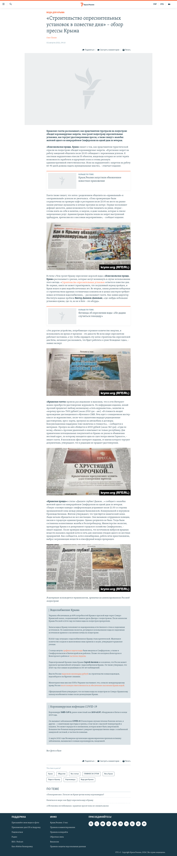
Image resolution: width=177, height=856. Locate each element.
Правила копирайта (59, 832)
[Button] (88, 50)
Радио (14, 837)
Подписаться (17, 832)
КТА (162, 4)
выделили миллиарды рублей (75, 674)
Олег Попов (51, 38)
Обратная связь (57, 837)
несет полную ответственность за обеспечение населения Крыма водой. (92, 686)
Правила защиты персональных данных (68, 846)
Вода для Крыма (55, 12)
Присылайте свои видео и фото (25, 823)
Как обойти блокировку (22, 846)
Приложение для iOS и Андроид (26, 827)
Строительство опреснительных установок (83, 282)
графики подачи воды (73, 651)
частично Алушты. (78, 656)
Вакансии (54, 842)
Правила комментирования (62, 827)
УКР (155, 4)
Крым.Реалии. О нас (59, 823)
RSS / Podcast (17, 842)
